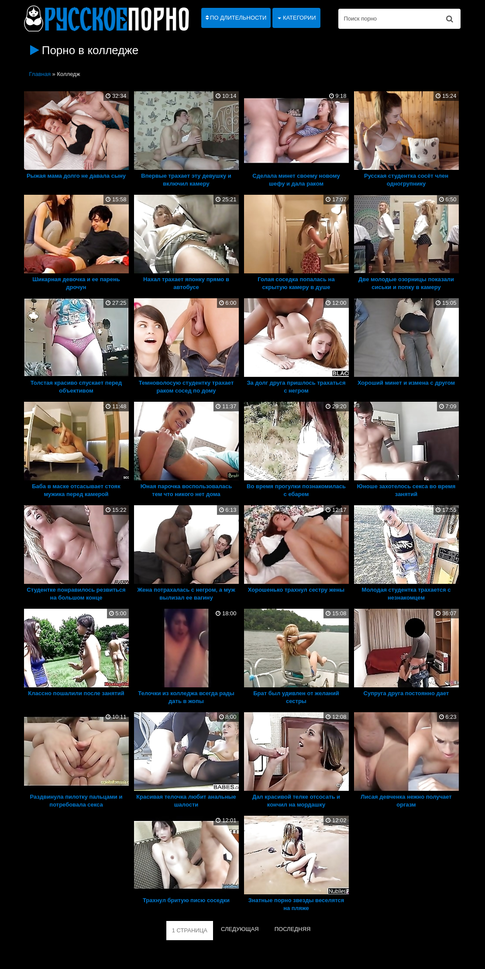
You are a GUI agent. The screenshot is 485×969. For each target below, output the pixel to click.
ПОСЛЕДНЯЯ (293, 929)
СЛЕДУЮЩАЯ (240, 929)
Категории (297, 17)
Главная (40, 74)
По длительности (236, 17)
